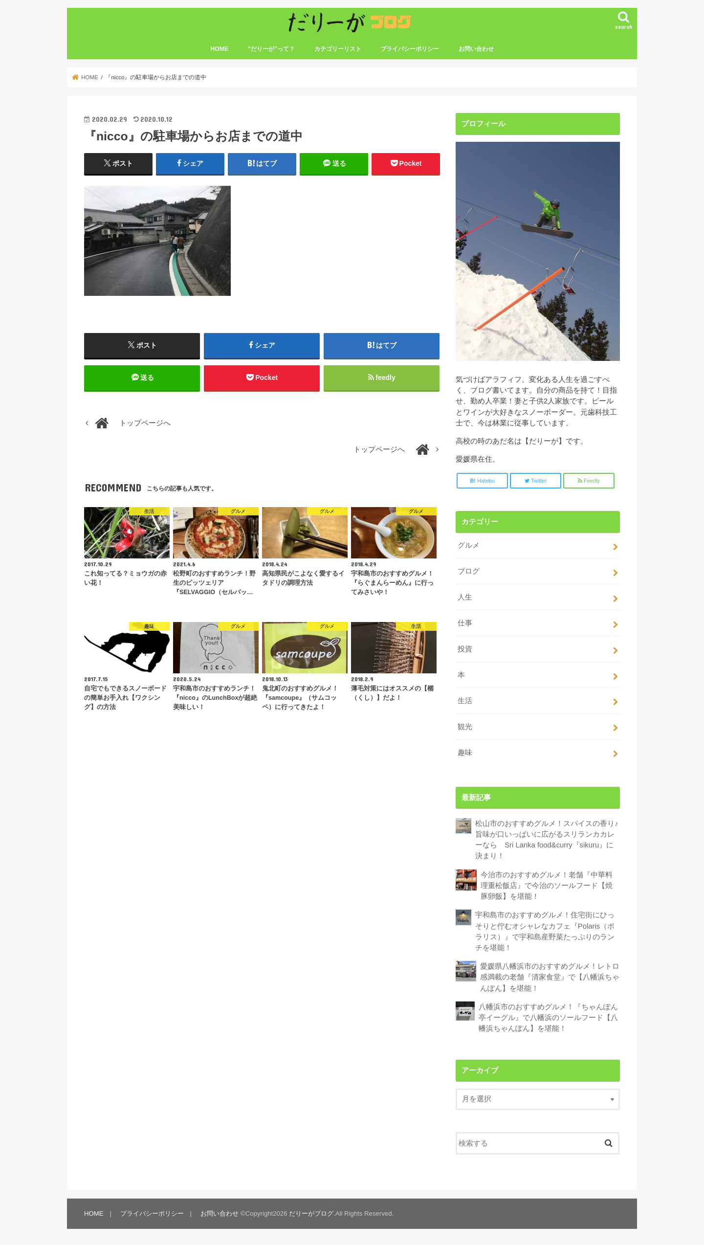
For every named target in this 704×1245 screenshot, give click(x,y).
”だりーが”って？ (271, 48)
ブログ (469, 571)
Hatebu (482, 481)
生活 (465, 701)
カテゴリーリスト (337, 48)
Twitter (536, 481)
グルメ (469, 545)
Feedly (589, 481)
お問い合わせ (476, 48)
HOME (219, 48)
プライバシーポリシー (409, 48)
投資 (465, 649)
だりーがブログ (311, 1213)
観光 (465, 727)
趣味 (465, 752)
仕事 (465, 623)
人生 (465, 597)
